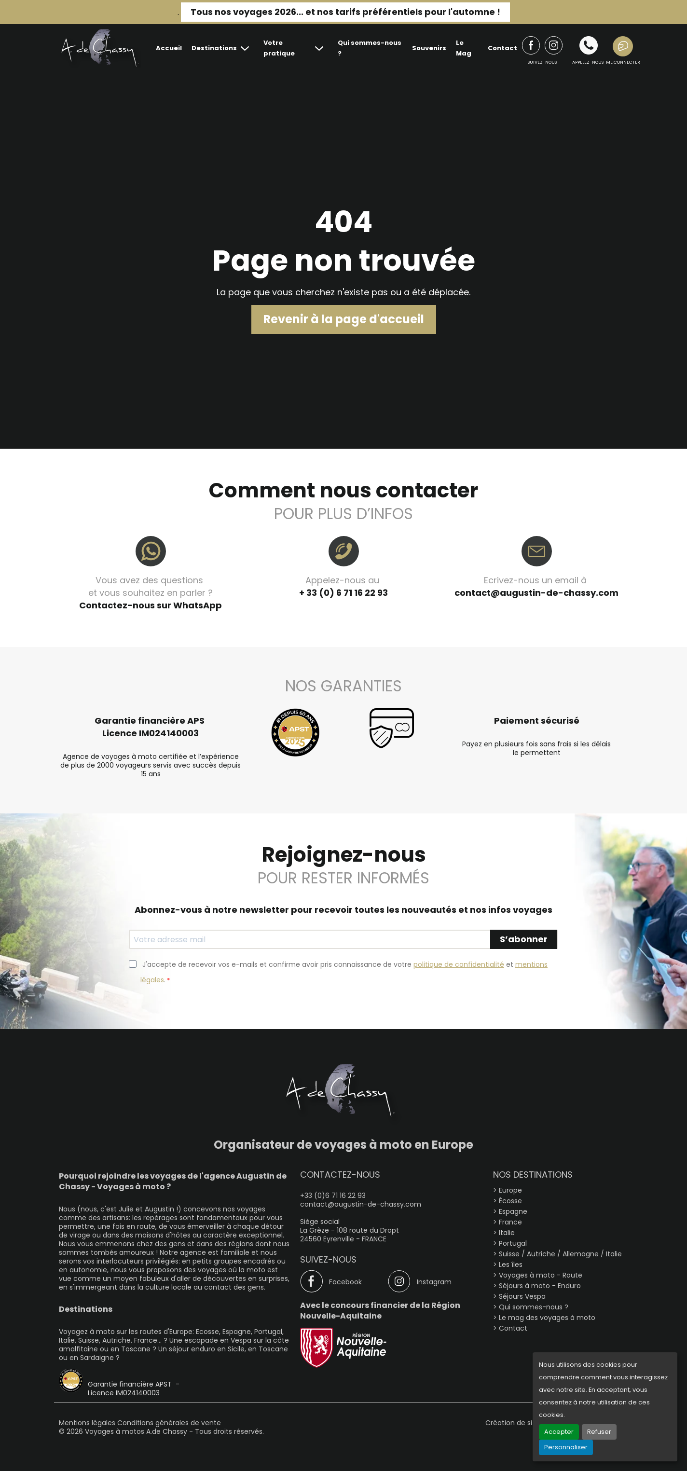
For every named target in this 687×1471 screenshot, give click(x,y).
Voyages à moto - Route (540, 1275)
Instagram (434, 1282)
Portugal (513, 1243)
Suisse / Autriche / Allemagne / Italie (560, 1254)
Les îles (510, 1264)
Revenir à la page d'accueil (343, 319)
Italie (507, 1232)
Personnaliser (566, 1447)
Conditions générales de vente (169, 1423)
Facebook (345, 1282)
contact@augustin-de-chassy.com (536, 593)
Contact (502, 48)
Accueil (169, 48)
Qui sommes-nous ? (369, 48)
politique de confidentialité (458, 964)
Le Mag (463, 48)
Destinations (214, 48)
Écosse (510, 1201)
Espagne (513, 1211)
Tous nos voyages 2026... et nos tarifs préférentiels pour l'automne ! (345, 12)
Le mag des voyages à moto (547, 1317)
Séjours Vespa (522, 1296)
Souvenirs (429, 48)
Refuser (599, 1432)
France (510, 1222)
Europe (510, 1190)
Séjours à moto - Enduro (540, 1286)
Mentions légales (88, 1423)
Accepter (559, 1432)
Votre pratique (279, 48)
